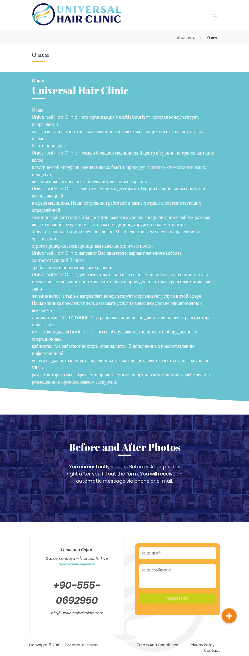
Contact (212, 650)
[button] (229, 615)
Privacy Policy (202, 645)
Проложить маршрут (77, 564)
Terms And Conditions (157, 645)
